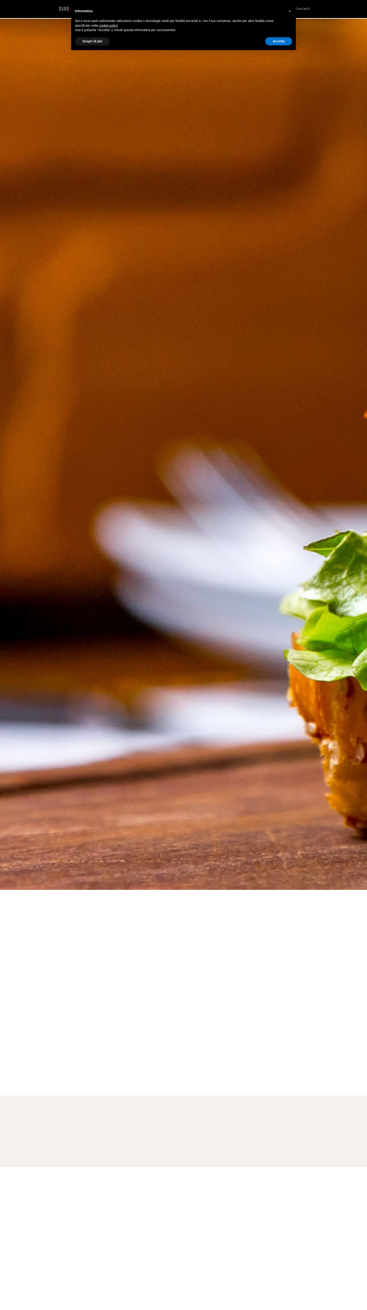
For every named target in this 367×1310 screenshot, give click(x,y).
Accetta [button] (279, 41)
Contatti (303, 9)
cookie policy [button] (108, 25)
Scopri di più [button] (92, 41)
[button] (290, 11)
